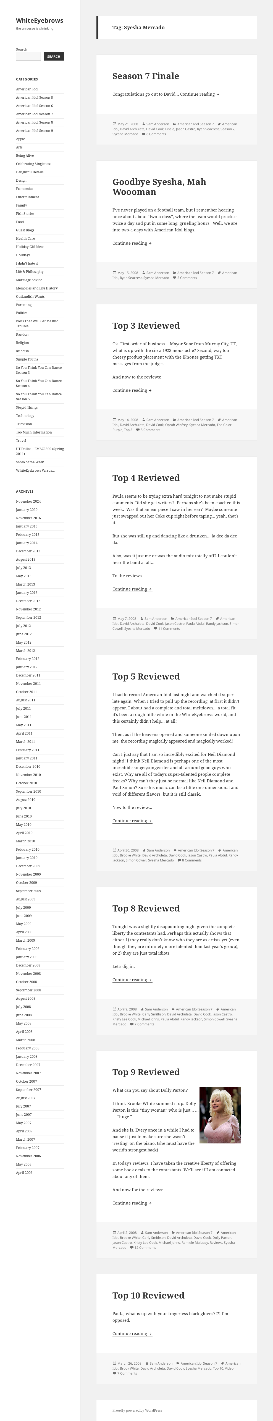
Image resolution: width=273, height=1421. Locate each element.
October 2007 (26, 1081)
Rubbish (22, 351)
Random (22, 334)
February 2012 (28, 658)
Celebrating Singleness (33, 163)
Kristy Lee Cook (124, 1019)
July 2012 (23, 625)
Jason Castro (185, 129)
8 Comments (156, 134)
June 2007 (24, 1114)
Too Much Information (34, 432)
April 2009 (24, 932)
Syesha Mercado (125, 134)
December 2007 (28, 1064)
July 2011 (23, 708)
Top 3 (128, 429)
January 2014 (27, 542)
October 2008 (26, 981)
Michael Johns (148, 1019)
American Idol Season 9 (34, 130)
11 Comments (169, 628)
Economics (24, 188)
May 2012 (24, 642)
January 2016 (27, 526)
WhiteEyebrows (39, 20)
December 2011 (28, 675)
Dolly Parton (221, 1237)
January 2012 (27, 667)
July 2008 (23, 1006)
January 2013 (27, 592)
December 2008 (28, 965)
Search (21, 49)
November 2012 (28, 609)
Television (24, 424)
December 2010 (28, 766)
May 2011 (24, 725)
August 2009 (25, 899)
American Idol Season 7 (34, 114)
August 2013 (25, 559)
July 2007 (23, 1106)
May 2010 (24, 824)
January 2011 (27, 758)
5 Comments (187, 277)
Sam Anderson (157, 124)
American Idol (27, 89)
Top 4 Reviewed (146, 478)
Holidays (23, 255)
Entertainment (27, 197)
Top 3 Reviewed (146, 325)
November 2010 (28, 774)
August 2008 (25, 998)
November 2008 (28, 973)
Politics (21, 312)
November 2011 (28, 683)
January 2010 (27, 857)
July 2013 (23, 567)
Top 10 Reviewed (148, 1295)
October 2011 (26, 691)
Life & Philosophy (30, 271)
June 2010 (24, 816)
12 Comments (145, 1247)
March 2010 (25, 841)
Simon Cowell (136, 860)
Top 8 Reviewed (146, 908)
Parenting (24, 304)
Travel (21, 440)
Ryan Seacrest (208, 129)
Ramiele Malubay (195, 1242)
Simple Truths (27, 359)
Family (21, 205)
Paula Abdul (195, 623)
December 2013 (28, 551)
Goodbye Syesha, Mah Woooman (159, 186)
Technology (25, 415)
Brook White (129, 1368)
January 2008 (27, 1056)
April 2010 (24, 832)
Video (229, 1368)
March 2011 (25, 741)
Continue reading (200, 94)
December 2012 (28, 601)
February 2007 (28, 1147)
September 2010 (28, 791)
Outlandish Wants (30, 296)
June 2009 (24, 915)
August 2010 (25, 799)
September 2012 (28, 617)
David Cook (155, 129)
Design (21, 180)
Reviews (216, 1242)
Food (20, 222)
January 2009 (27, 957)
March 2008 (25, 1040)
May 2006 (24, 1164)
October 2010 (26, 783)
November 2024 (28, 501)
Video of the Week (30, 462)
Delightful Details (29, 172)
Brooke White (130, 855)
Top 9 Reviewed (146, 1072)
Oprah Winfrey (176, 424)
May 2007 (24, 1122)
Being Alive (25, 155)
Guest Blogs (25, 230)
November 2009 (28, 874)
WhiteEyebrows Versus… (35, 470)
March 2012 (25, 650)
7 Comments (144, 1024)
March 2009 (25, 940)
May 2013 (24, 576)
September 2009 (28, 891)
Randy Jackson (217, 623)
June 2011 (24, 716)
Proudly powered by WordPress (137, 1410)
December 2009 (28, 866)
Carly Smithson (154, 1014)
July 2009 (23, 907)
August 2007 (25, 1098)
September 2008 (28, 990)
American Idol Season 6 (34, 105)
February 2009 (28, 948)
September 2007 (28, 1089)
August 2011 (25, 700)
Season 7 (228, 129)
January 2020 (27, 509)
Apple (20, 139)
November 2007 (28, 1073)
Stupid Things (27, 407)
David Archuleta (132, 129)
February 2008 (28, 1048)
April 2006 (24, 1172)
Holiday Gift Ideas (30, 246)
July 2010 (23, 808)
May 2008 (24, 1023)
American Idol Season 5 (34, 97)
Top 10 (218, 1368)
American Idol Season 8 (34, 122)
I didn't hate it (27, 263)
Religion (22, 342)
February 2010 (28, 849)
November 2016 (28, 518)
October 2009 (26, 882)
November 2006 (28, 1156)
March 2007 (25, 1139)
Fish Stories (25, 213)
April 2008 (24, 1031)
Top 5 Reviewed (146, 676)
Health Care (25, 238)
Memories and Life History (37, 288)
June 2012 (24, 634)
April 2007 (24, 1131)
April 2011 (24, 733)
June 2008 (24, 1015)
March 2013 (25, 584)
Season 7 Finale (145, 76)
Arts (19, 147)
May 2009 (24, 923)
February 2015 (28, 534)
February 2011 (28, 750)
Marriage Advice (29, 280)
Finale (169, 129)
